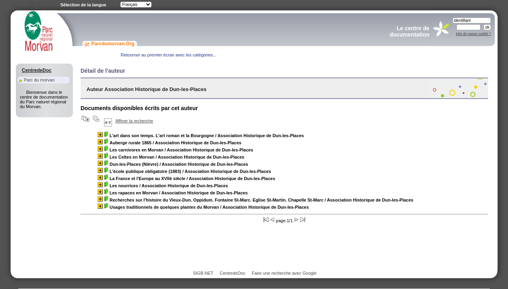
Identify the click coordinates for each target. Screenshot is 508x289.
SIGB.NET (203, 273)
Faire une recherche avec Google (284, 273)
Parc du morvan (39, 80)
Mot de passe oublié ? (473, 34)
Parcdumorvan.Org (113, 44)
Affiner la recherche (134, 120)
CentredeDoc (232, 273)
